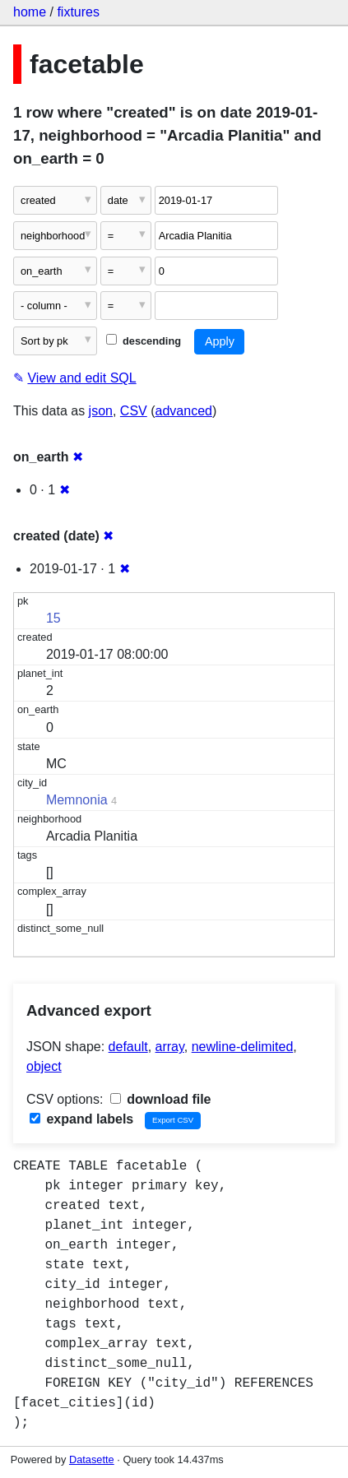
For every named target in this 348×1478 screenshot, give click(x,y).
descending (143, 341)
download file (160, 1099)
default (128, 1047)
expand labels (81, 1119)
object (44, 1066)
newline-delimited (243, 1047)
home (29, 12)
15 (53, 618)
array (169, 1047)
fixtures (78, 12)
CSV (133, 411)
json (101, 411)
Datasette (91, 1459)
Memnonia (77, 800)
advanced (183, 411)
